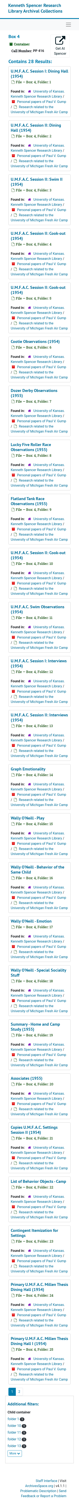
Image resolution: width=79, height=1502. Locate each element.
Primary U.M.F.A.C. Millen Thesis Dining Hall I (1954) (39, 1341)
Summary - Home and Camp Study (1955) (35, 1026)
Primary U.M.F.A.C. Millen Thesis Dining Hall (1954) (39, 1287)
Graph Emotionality (28, 769)
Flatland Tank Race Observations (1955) (29, 501)
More (14, 1453)
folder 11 (15, 1432)
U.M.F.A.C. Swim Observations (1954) (37, 609)
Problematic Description (38, 1491)
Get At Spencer (60, 46)
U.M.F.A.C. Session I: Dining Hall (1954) (39, 73)
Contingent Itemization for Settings (34, 1233)
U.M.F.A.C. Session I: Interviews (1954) (39, 663)
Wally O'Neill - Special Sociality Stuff (38, 972)
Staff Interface (46, 1481)
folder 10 (15, 1426)
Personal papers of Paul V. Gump (41, 102)
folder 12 (15, 1439)
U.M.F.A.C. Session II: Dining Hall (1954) (36, 127)
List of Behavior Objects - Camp (38, 1181)
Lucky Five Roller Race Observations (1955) (31, 447)
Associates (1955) (27, 1078)
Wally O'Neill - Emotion (31, 921)
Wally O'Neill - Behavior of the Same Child (37, 869)
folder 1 (14, 1419)
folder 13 (15, 1446)
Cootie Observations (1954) (35, 341)
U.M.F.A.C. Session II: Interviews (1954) (39, 717)
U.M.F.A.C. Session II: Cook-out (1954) (38, 236)
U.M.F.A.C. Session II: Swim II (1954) (37, 182)
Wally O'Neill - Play (27, 818)
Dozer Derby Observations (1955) (34, 393)
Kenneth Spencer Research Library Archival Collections (35, 8)
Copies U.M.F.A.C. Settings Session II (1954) (34, 1130)
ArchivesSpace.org (39, 1486)
